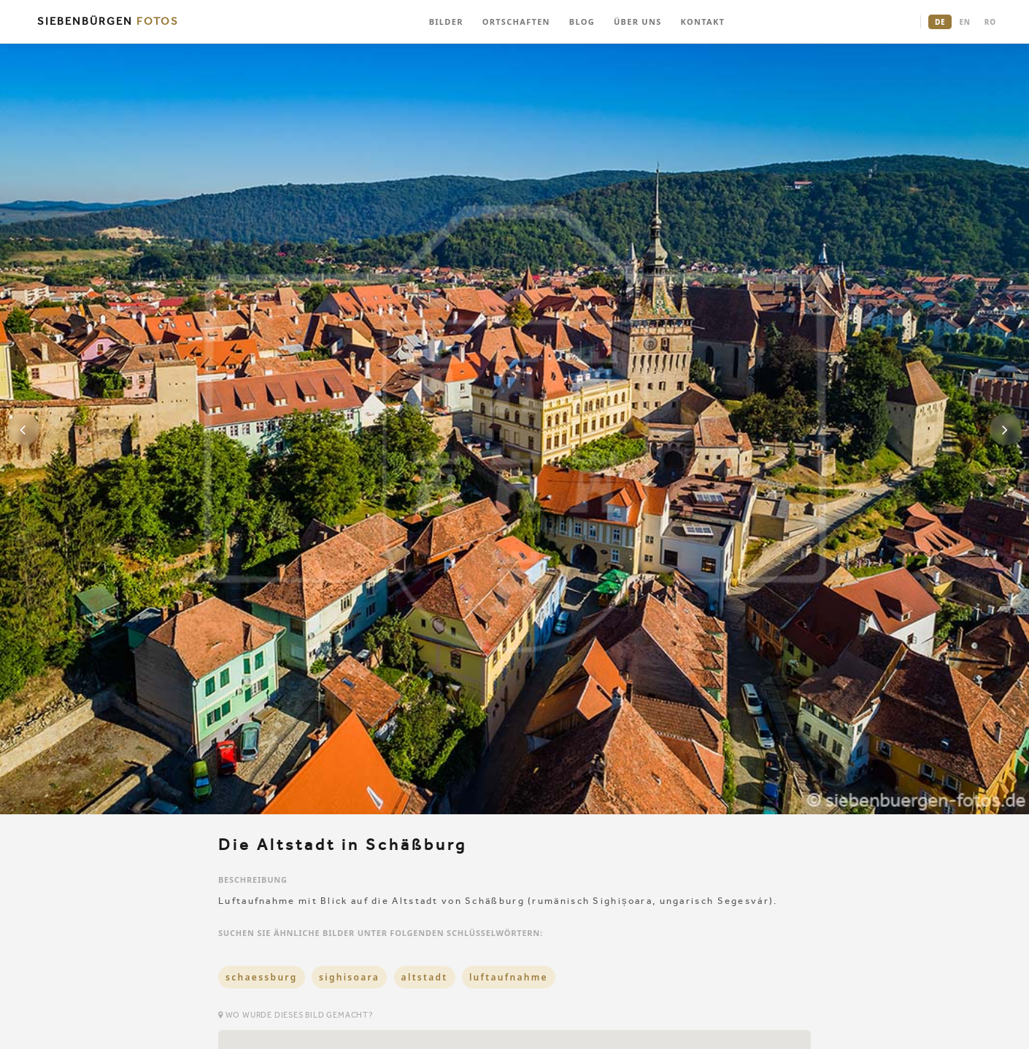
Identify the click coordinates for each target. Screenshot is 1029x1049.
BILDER (446, 21)
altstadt (424, 977)
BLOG (582, 21)
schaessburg (262, 977)
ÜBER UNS (638, 21)
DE (940, 22)
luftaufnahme (508, 977)
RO (990, 22)
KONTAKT (703, 21)
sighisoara (349, 977)
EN (964, 22)
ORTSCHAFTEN (516, 21)
